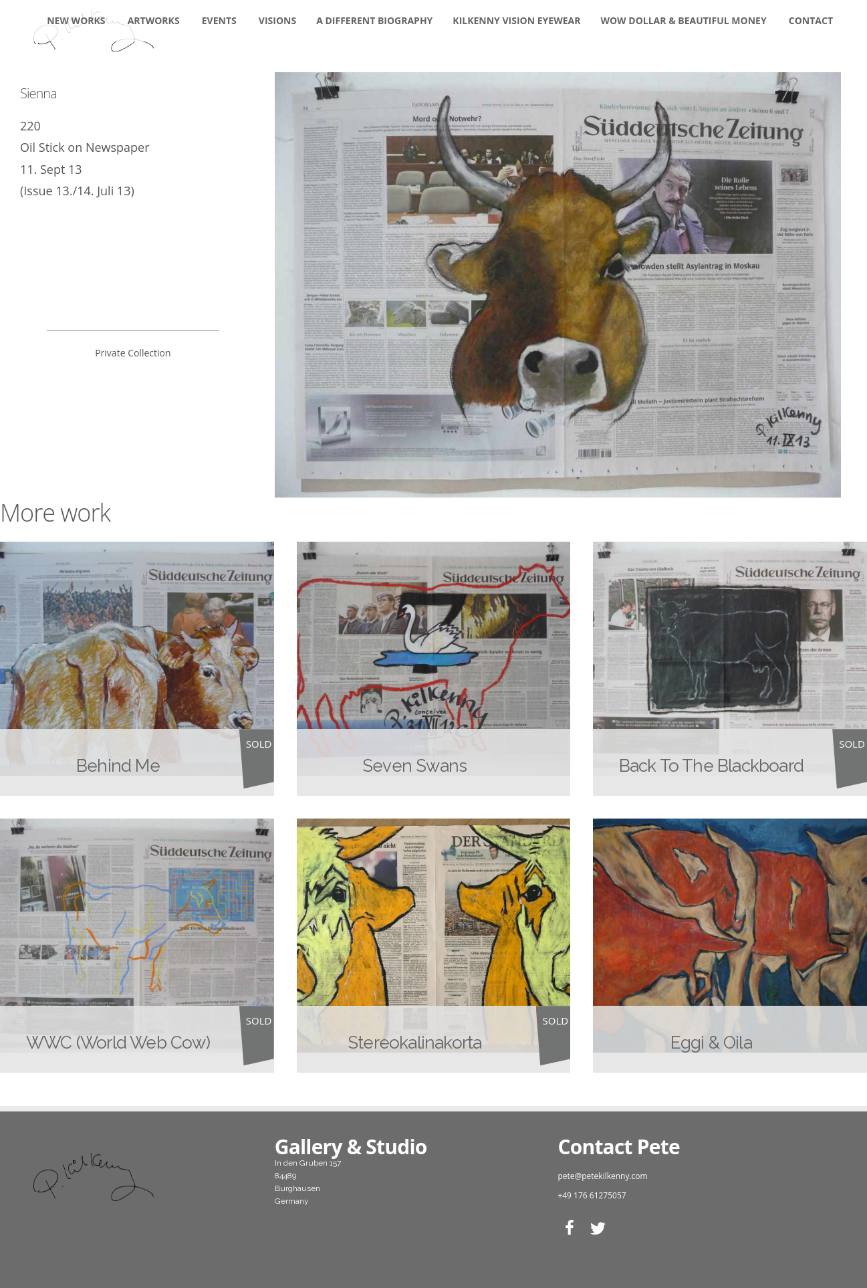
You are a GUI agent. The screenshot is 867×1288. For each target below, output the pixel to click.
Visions (277, 20)
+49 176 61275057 (592, 1195)
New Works (76, 20)
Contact (811, 20)
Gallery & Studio (351, 1146)
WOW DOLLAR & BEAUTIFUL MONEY (683, 20)
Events (219, 20)
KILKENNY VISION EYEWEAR (516, 20)
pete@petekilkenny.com (602, 1176)
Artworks (154, 20)
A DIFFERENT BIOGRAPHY (374, 20)
